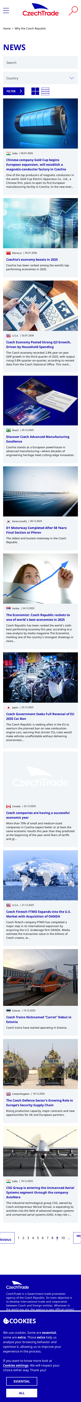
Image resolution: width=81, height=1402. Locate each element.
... (69, 1238)
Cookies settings (15, 1365)
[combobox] (40, 78)
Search (11, 62)
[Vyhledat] (73, 11)
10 (63, 1238)
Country (12, 78)
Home (7, 28)
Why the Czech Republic (30, 28)
